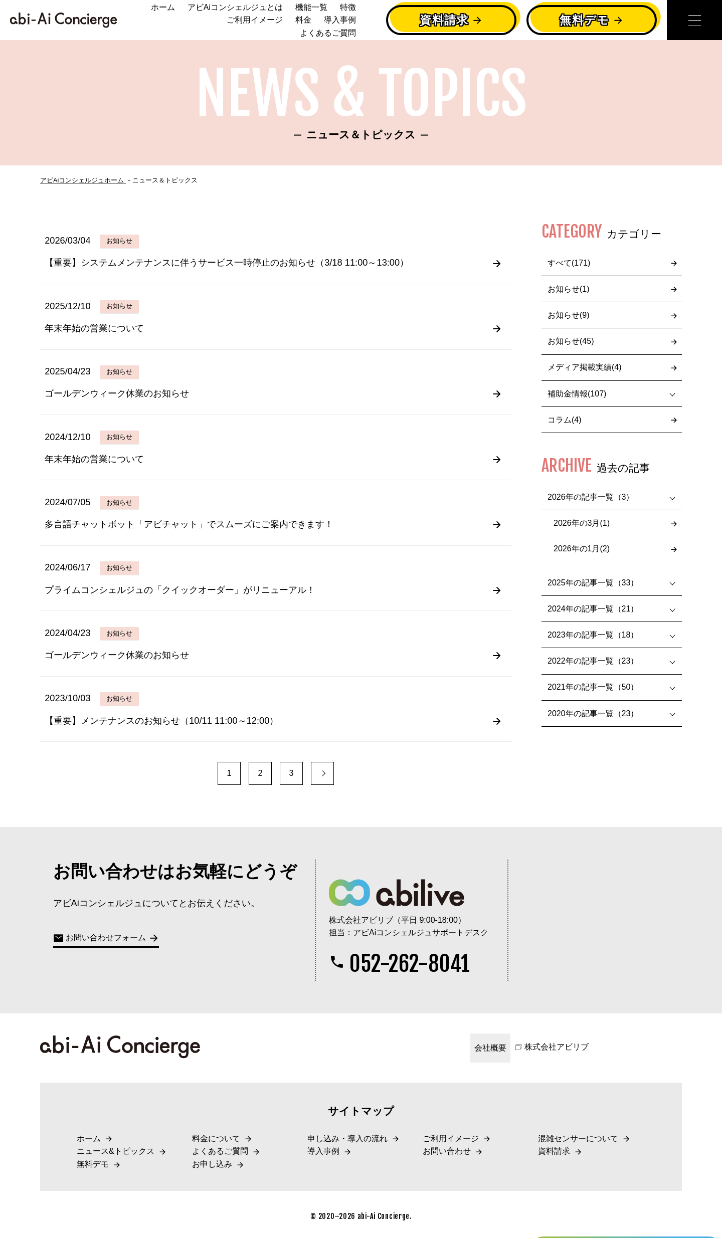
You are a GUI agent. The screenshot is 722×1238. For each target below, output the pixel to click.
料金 (303, 20)
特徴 (348, 7)
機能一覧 (311, 7)
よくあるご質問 (328, 33)
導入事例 (340, 20)
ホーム (163, 7)
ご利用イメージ (255, 20)
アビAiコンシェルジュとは (235, 7)
